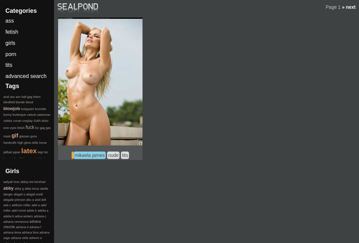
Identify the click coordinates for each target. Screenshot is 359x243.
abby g (19, 188)
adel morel (18, 210)
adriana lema (12, 232)
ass (9, 21)
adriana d (22, 227)
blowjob (11, 108)
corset (17, 121)
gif (14, 135)
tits (125, 155)
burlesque (19, 114)
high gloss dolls (28, 142)
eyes (13, 128)
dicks (45, 121)
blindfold (9, 102)
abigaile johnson (14, 199)
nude (113, 155)
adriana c (40, 216)
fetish (11, 32)
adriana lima (30, 232)
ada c (7, 205)
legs (40, 152)
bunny (7, 114)
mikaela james (90, 155)
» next (349, 7)
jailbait (7, 152)
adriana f (35, 227)
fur (37, 128)
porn (10, 54)
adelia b (8, 216)
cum (37, 120)
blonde (20, 102)
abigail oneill (34, 194)
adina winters (24, 216)
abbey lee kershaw (33, 182)
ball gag (27, 97)
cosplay (27, 121)
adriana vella (19, 238)
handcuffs (10, 142)
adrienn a (35, 238)
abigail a (19, 194)
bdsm (37, 97)
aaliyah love (11, 182)
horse (43, 142)
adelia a (42, 210)
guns (33, 136)
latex (29, 151)
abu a (30, 199)
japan (16, 152)
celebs (7, 121)
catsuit (31, 114)
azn (18, 97)
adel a (35, 205)
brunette (40, 109)
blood (29, 102)
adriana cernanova (16, 221)
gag (42, 128)
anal (6, 97)
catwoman (43, 114)
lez (46, 152)
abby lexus (32, 188)
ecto (6, 128)
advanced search (26, 76)
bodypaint (27, 109)
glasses (24, 136)
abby (8, 188)
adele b (32, 210)
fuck (30, 127)
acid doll (40, 199)
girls (10, 43)
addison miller (21, 205)
